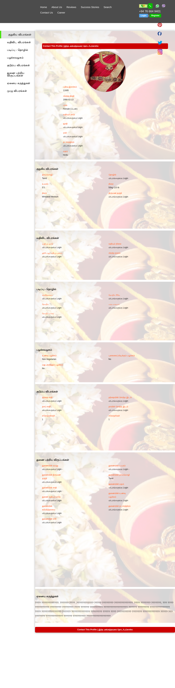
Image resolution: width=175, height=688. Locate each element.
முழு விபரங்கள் (17, 90)
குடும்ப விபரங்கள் (18, 65)
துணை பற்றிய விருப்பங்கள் (15, 74)
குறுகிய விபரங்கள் (19, 34)
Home (43, 7)
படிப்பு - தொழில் (17, 49)
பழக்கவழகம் (15, 57)
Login (143, 15)
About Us (56, 7)
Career (61, 12)
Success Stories (90, 7)
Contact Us (46, 12)
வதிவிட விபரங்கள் (19, 42)
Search (108, 7)
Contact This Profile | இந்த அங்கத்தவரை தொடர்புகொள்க (70, 46)
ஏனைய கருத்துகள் (18, 83)
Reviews (71, 7)
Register (155, 15)
